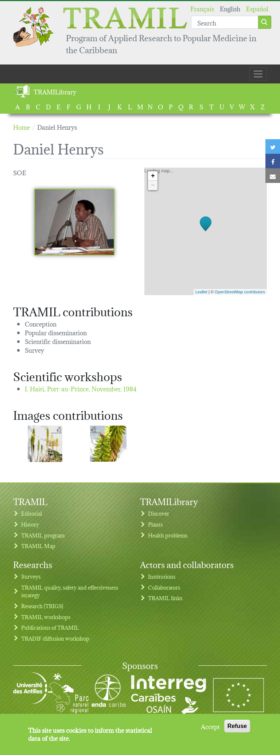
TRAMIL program (43, 535)
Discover (158, 513)
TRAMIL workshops (45, 617)
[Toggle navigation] (258, 74)
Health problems (167, 535)
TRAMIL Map (38, 545)
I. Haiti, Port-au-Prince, (81, 388)
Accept (210, 729)
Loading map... (204, 231)
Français (202, 8)
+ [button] (153, 176)
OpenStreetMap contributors (240, 292)
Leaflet (201, 292)
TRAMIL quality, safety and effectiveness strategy (69, 591)
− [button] (153, 185)
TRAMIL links (165, 598)
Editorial (31, 513)
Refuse (237, 729)
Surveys (30, 576)
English (230, 8)
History (30, 524)
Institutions (161, 576)
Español (257, 8)
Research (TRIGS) (42, 606)
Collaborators (164, 587)
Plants (155, 524)
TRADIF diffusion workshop (55, 638)
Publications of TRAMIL (50, 627)
